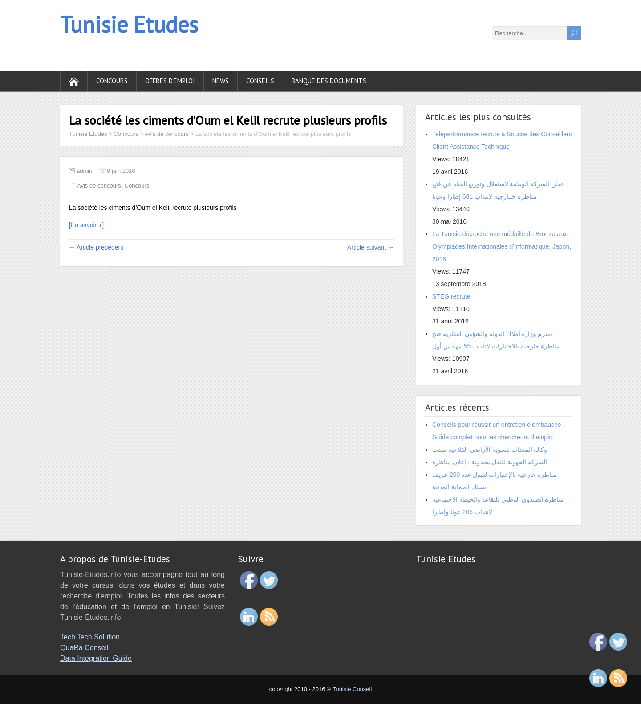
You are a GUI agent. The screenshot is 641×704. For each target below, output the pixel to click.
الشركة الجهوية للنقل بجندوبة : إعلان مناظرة (489, 462)
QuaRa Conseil (84, 647)
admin (84, 171)
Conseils (260, 81)
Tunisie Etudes (129, 24)
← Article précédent (96, 247)
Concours (112, 81)
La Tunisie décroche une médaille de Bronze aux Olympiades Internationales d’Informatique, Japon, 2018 (501, 246)
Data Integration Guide (96, 658)
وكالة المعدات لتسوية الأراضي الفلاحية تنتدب (489, 449)
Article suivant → (370, 247)
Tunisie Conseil (352, 689)
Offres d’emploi (170, 81)
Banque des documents (329, 81)
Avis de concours (99, 185)
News (220, 81)
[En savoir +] (86, 225)
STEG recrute (451, 296)
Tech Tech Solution (90, 637)
